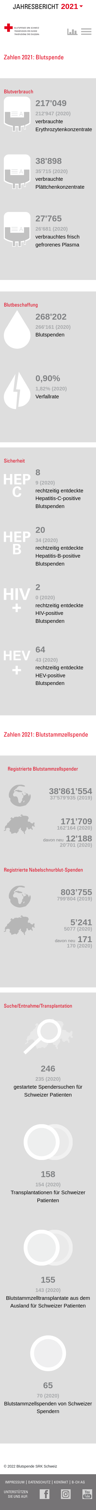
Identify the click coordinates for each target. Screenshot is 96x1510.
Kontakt (61, 1482)
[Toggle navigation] (85, 31)
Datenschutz (39, 1482)
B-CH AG (78, 1482)
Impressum (15, 1482)
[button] (71, 6)
